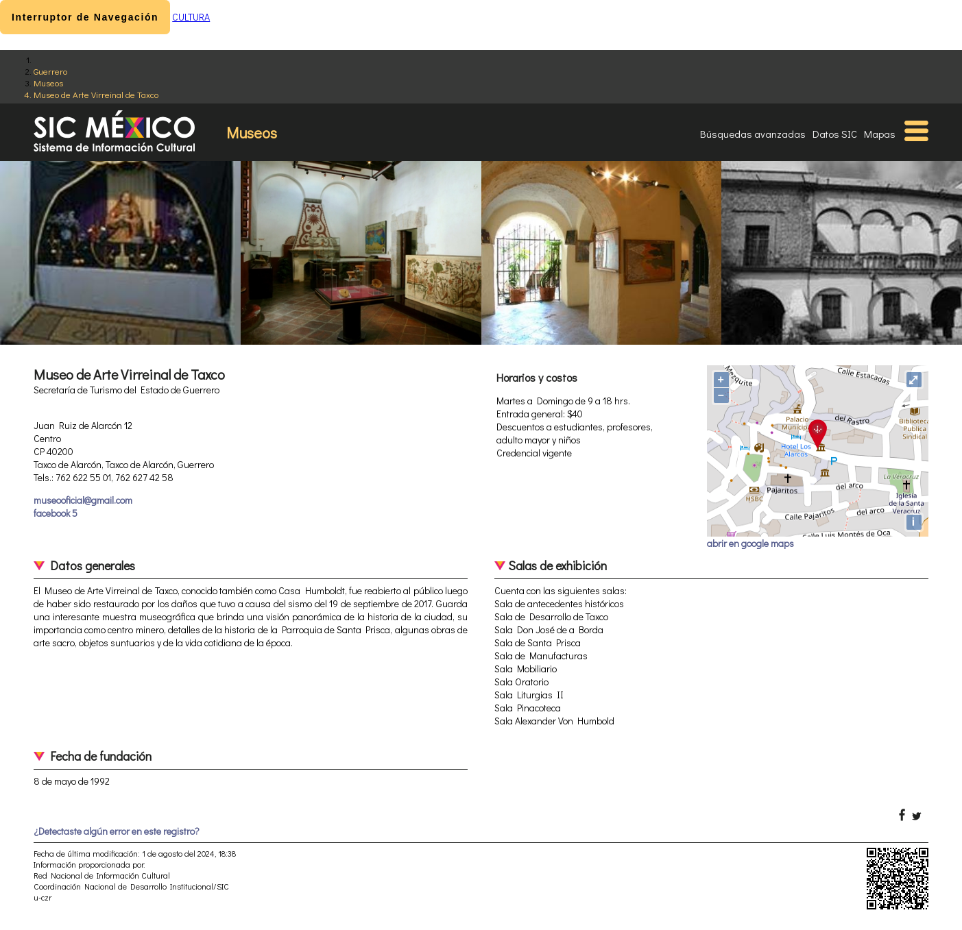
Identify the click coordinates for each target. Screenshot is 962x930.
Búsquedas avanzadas (753, 133)
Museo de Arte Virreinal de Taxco (96, 94)
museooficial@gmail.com (83, 499)
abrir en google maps (750, 543)
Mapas (879, 133)
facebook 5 (55, 512)
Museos (48, 82)
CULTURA (191, 16)
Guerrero (50, 71)
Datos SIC (835, 133)
